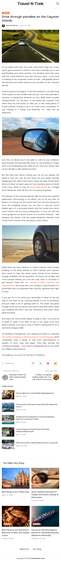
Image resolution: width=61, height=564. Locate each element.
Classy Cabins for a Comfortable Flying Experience (35, 393)
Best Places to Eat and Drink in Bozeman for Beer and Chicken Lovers (15, 532)
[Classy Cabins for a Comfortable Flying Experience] (8, 394)
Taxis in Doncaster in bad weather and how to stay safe (37, 443)
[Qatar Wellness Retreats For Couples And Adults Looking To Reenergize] (45, 478)
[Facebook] (33, 363)
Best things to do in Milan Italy (16, 492)
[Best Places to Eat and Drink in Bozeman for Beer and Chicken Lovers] (16, 516)
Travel (5, 13)
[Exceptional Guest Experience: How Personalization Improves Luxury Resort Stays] (8, 419)
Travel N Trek (30, 3)
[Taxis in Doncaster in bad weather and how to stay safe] (8, 444)
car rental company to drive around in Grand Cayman (28, 337)
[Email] (55, 363)
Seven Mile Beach (38, 187)
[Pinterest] (48, 363)
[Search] (57, 3)
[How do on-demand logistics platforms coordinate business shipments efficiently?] (45, 516)
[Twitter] (40, 363)
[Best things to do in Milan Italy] (16, 478)
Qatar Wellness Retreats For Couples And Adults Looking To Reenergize (44, 494)
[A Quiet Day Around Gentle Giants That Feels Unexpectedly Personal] (8, 431)
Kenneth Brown (12, 25)
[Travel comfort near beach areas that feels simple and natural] (8, 407)
